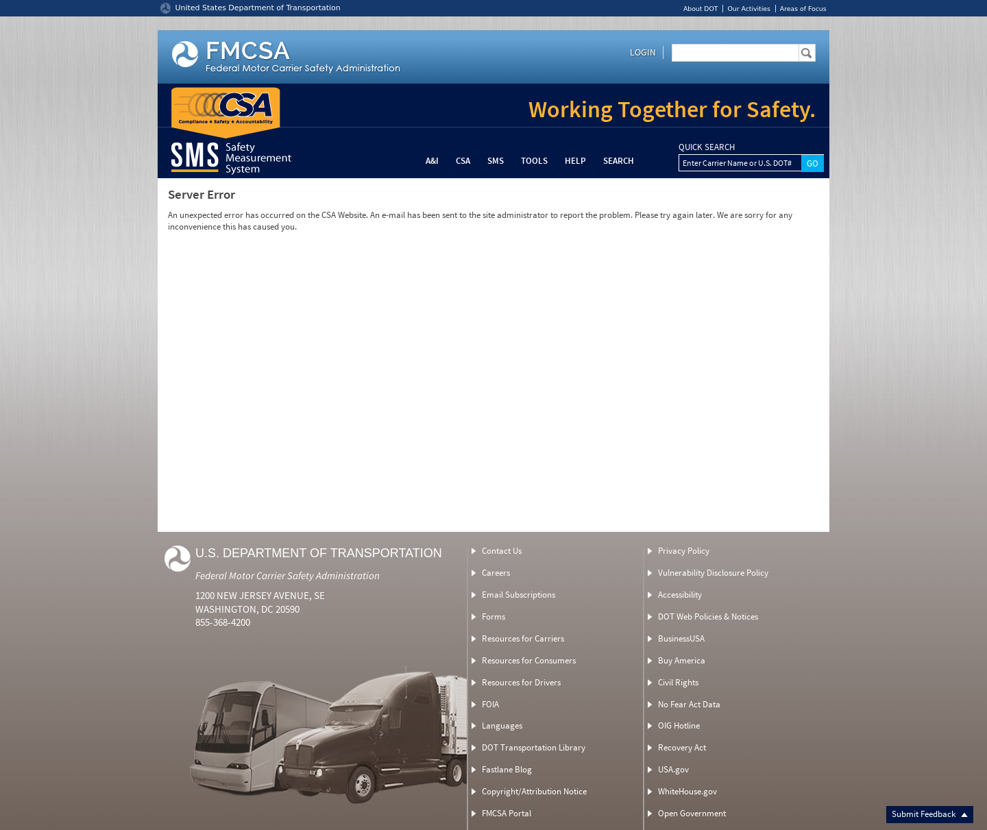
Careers (496, 572)
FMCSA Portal (506, 813)
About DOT (700, 8)
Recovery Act (682, 747)
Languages (502, 725)
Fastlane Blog (507, 769)
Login (643, 52)
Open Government (692, 813)
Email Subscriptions (518, 594)
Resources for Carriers (523, 638)
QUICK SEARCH (707, 147)
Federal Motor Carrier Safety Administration (287, 575)
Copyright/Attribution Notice (534, 791)
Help (575, 161)
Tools (534, 161)
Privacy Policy (683, 551)
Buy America (681, 660)
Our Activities (748, 8)
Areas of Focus (803, 8)
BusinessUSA (681, 638)
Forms (493, 616)
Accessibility (680, 594)
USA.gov (673, 769)
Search (618, 161)
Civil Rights (678, 682)
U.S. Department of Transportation (318, 553)
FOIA (490, 704)
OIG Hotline (679, 725)
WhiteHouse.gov (687, 791)
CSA (463, 161)
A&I (432, 161)
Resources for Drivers (521, 682)
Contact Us (502, 551)
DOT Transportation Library (533, 747)
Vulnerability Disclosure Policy (713, 572)
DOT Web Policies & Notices (708, 616)
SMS (495, 161)
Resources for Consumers (529, 660)
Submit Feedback (930, 814)
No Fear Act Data (689, 704)
